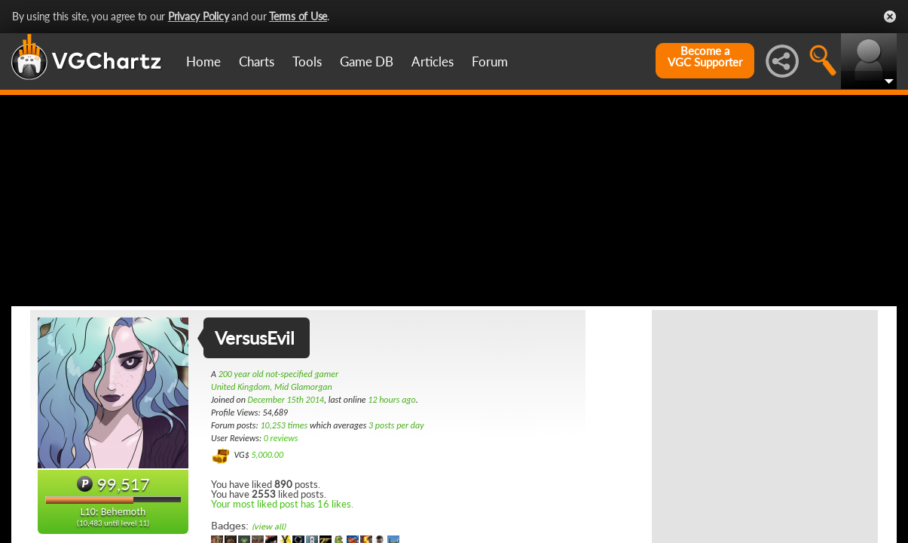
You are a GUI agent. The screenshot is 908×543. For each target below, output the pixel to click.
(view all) (269, 527)
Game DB (366, 61)
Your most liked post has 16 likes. (282, 504)
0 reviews (281, 438)
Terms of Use (298, 16)
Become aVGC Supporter (705, 56)
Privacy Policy (198, 16)
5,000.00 (267, 454)
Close (890, 17)
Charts (256, 61)
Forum (490, 61)
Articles (432, 61)
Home (203, 61)
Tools (307, 61)
